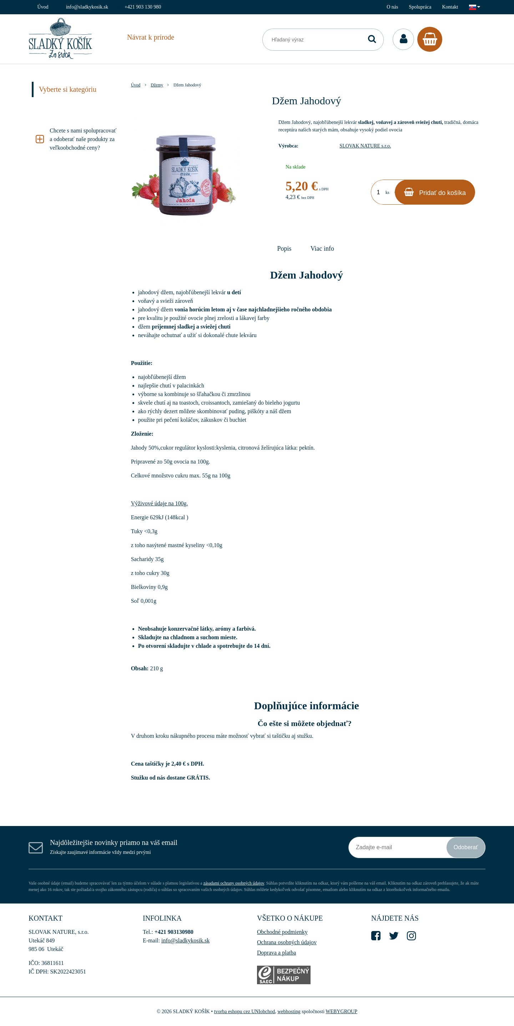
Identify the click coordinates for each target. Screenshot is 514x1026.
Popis (284, 248)
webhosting (289, 1011)
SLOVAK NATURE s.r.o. (365, 146)
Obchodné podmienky (282, 932)
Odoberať (466, 847)
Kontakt (450, 7)
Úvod (43, 7)
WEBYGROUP (341, 1011)
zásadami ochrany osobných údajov (233, 883)
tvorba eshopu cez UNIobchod (244, 1011)
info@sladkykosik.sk (87, 7)
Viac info (322, 248)
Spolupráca (420, 7)
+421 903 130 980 (143, 7)
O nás (392, 7)
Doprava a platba (276, 953)
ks (387, 192)
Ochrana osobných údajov (287, 942)
